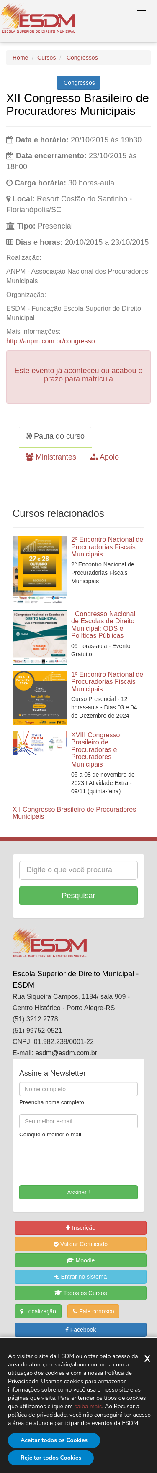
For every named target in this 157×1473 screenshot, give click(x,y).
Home (20, 57)
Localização (38, 1311)
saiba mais (88, 1406)
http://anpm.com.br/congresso (50, 341)
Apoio (104, 457)
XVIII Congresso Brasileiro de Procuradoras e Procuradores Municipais (95, 749)
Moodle (81, 1260)
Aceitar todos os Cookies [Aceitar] (54, 1440)
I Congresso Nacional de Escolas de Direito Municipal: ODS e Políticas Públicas (103, 625)
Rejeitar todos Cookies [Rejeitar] (51, 1458)
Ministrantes (51, 457)
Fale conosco (93, 1311)
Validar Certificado (81, 1244)
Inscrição (80, 1227)
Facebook (80, 1329)
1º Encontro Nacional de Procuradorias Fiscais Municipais (107, 682)
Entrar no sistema (80, 1276)
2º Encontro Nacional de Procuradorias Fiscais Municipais (107, 547)
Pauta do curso (55, 436)
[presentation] (68, 1158)
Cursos (46, 57)
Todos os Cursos (80, 1293)
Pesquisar (78, 895)
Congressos (81, 57)
